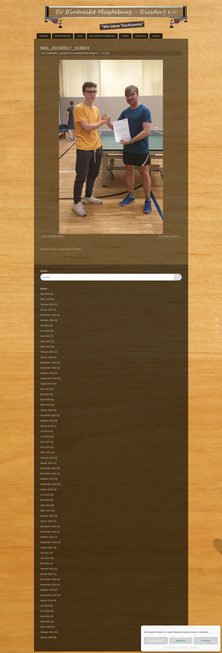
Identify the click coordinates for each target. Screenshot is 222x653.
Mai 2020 (45, 616)
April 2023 (45, 447)
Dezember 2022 (48, 468)
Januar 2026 (46, 309)
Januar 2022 (46, 521)
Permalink (76, 249)
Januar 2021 (46, 574)
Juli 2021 (44, 552)
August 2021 (46, 547)
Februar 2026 (47, 304)
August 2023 (46, 426)
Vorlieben (206, 640)
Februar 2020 (47, 632)
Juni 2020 (45, 611)
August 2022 (46, 489)
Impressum (183, 647)
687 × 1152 (100, 53)
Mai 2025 (45, 336)
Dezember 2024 (48, 362)
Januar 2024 (46, 410)
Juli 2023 (44, 431)
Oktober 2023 (47, 420)
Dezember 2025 (48, 315)
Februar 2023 (47, 457)
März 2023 (45, 452)
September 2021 (48, 542)
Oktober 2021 (47, 537)
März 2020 (45, 627)
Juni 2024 (45, 389)
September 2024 (48, 378)
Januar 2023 (46, 463)
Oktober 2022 (47, 478)
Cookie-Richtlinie (170, 647)
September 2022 (48, 484)
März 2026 (45, 299)
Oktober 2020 (47, 590)
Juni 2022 (45, 494)
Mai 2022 (45, 500)
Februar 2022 (47, 515)
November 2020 (48, 584)
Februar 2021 (47, 568)
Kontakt (125, 36)
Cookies (156, 36)
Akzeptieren (156, 640)
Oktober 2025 (47, 320)
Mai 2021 (45, 563)
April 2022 (45, 505)
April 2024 (45, 399)
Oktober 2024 (47, 373)
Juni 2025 (45, 330)
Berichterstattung (62, 36)
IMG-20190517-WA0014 (168, 236)
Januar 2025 (46, 357)
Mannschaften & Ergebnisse (102, 36)
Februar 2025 (47, 352)
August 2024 (46, 383)
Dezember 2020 (48, 579)
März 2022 (45, 510)
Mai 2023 (45, 441)
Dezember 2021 (48, 526)
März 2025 (45, 346)
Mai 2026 (45, 293)
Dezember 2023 (48, 415)
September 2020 (48, 595)
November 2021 (48, 531)
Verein (80, 36)
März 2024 (45, 404)
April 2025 (45, 341)
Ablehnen (180, 640)
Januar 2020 (46, 637)
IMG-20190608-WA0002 (53, 236)
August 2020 (46, 600)
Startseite (43, 36)
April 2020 (45, 621)
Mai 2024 (45, 394)
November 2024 (48, 367)
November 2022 (48, 473)
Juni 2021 (45, 558)
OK (176, 276)
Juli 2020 (44, 605)
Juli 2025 (44, 325)
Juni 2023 (45, 436)
